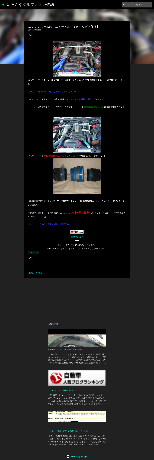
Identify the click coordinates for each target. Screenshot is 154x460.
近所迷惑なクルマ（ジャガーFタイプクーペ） (65, 349)
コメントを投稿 (35, 273)
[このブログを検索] (139, 4)
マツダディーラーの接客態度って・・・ (63, 390)
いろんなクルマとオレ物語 (30, 4)
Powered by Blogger (77, 457)
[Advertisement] (77, 298)
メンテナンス (33, 252)
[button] (29, 35)
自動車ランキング (77, 237)
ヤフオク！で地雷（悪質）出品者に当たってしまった (68, 431)
